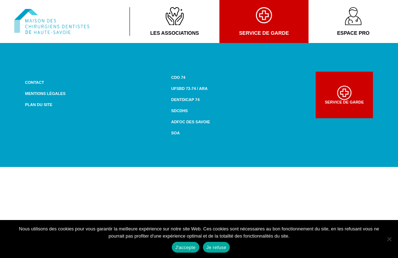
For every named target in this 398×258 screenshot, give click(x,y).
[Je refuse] (389, 239)
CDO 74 (178, 77)
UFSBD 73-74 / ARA (189, 88)
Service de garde (264, 21)
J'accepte (185, 247)
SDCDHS (179, 111)
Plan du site (38, 104)
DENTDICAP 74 (185, 99)
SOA (175, 133)
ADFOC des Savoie (190, 122)
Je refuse (217, 247)
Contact (34, 82)
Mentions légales (45, 93)
